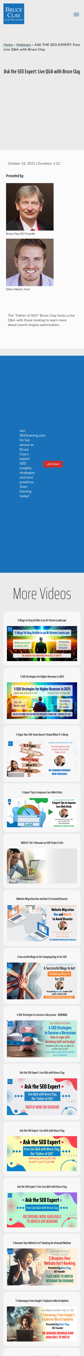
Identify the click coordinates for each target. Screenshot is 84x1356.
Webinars (23, 44)
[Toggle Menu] (76, 14)
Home (8, 44)
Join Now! (53, 464)
